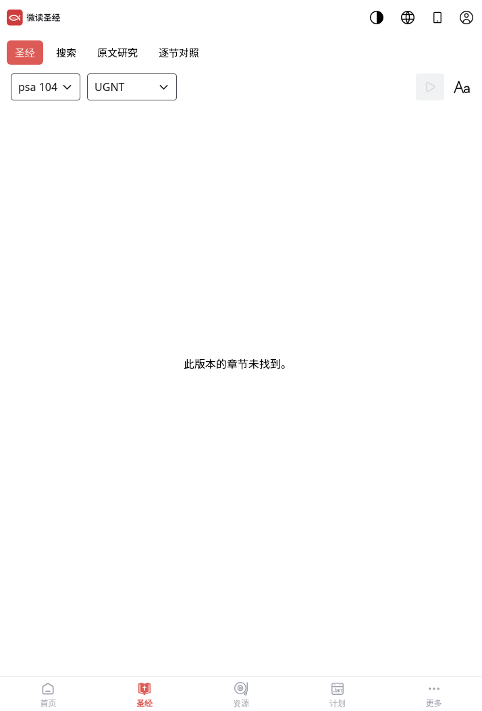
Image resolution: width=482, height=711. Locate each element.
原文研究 (117, 52)
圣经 (25, 52)
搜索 (66, 52)
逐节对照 (179, 52)
